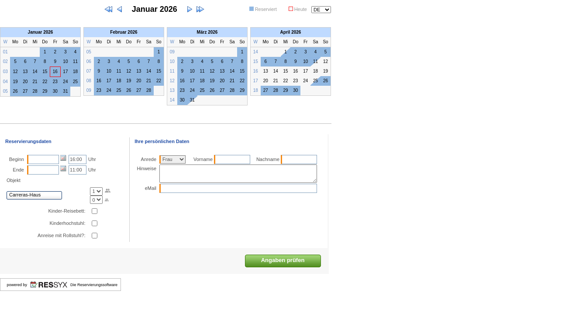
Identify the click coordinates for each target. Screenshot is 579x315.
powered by (17, 285)
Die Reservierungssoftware (93, 285)
